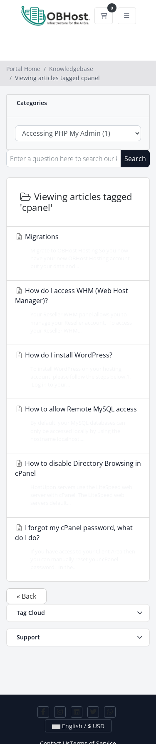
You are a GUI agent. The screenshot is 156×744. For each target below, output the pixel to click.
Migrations (75, 251)
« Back (26, 596)
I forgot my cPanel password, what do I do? (75, 547)
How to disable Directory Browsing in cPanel (78, 483)
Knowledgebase (71, 69)
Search (135, 158)
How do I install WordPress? (75, 369)
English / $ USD (78, 726)
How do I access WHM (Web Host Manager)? (75, 310)
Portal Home (23, 69)
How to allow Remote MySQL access (76, 423)
